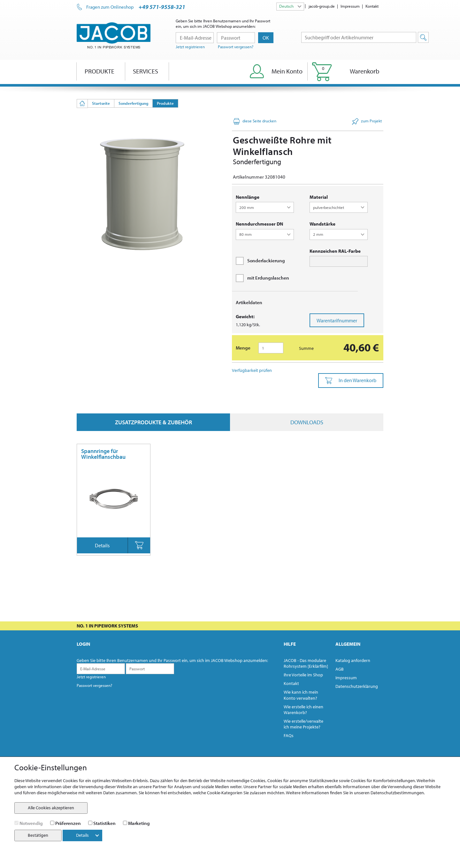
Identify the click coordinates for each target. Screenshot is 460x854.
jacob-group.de (322, 6)
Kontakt (372, 6)
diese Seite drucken (255, 121)
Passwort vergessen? (235, 46)
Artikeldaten (249, 302)
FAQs (289, 735)
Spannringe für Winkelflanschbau (103, 453)
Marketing (139, 823)
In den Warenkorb (350, 380)
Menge (243, 348)
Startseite (101, 103)
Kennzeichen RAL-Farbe (335, 251)
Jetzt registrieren (190, 46)
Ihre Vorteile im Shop (303, 675)
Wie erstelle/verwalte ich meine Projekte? (303, 724)
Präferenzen (68, 823)
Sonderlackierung (260, 261)
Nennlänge (247, 197)
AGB (339, 669)
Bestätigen (38, 835)
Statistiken (104, 823)
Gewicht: (245, 316)
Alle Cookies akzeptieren (51, 808)
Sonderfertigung (133, 103)
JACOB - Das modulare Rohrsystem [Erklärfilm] (306, 663)
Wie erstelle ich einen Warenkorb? (303, 709)
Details (102, 545)
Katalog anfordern (352, 660)
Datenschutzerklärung (356, 686)
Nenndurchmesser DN (259, 224)
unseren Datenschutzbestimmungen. (389, 793)
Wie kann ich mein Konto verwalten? (301, 695)
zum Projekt (367, 121)
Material (319, 197)
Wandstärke (322, 224)
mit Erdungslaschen (262, 278)
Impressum (350, 6)
